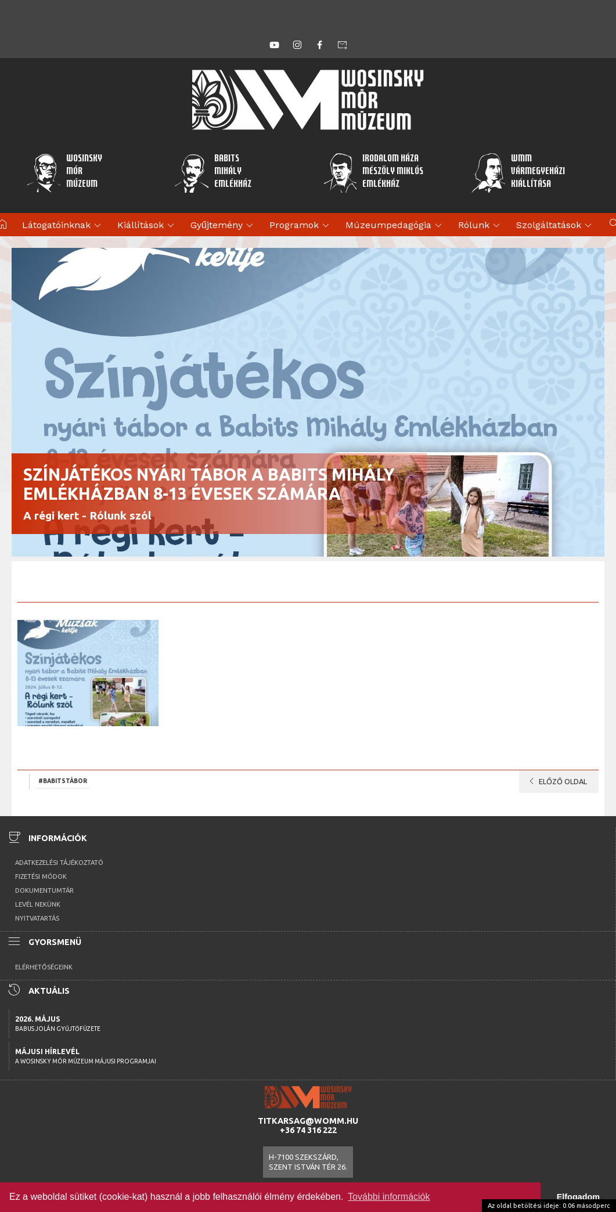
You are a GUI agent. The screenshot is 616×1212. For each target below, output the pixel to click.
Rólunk (480, 226)
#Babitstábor (62, 780)
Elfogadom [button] (578, 1197)
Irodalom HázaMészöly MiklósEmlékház (373, 172)
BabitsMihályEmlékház (212, 172)
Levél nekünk (37, 904)
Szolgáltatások (555, 226)
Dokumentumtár (44, 890)
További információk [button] (389, 1197)
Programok (301, 226)
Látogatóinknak (63, 226)
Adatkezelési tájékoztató (59, 862)
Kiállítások (147, 226)
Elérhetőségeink (44, 967)
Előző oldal (556, 781)
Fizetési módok (41, 876)
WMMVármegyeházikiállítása (518, 172)
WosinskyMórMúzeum (64, 172)
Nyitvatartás (37, 918)
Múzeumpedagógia (395, 226)
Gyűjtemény (223, 226)
